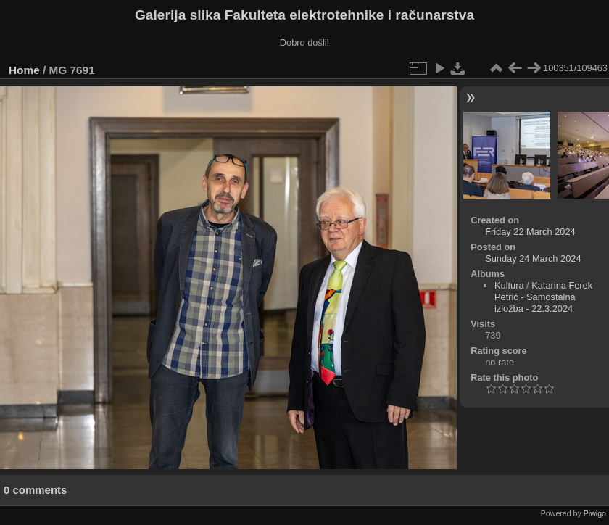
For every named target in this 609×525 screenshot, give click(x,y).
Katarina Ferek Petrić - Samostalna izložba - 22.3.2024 (543, 297)
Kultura (509, 285)
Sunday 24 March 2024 (533, 258)
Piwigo (595, 513)
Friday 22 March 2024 (530, 231)
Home (24, 70)
